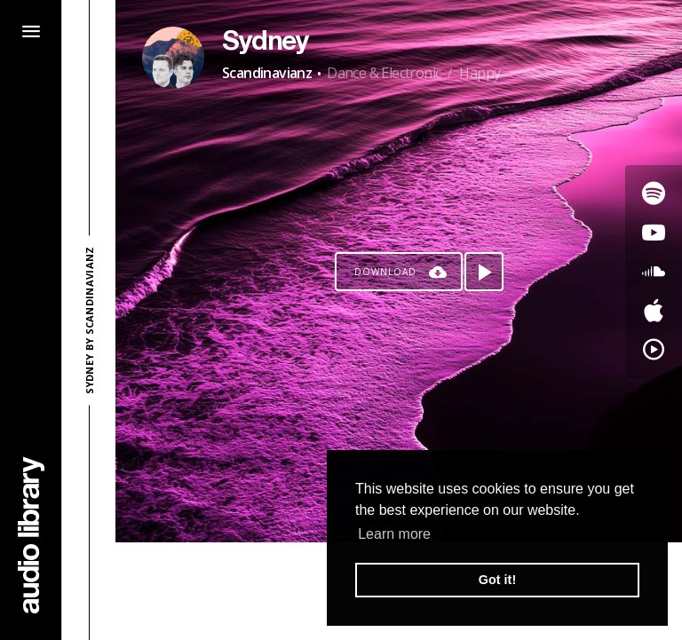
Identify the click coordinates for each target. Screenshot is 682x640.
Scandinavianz (267, 73)
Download (385, 271)
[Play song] (484, 271)
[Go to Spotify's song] (653, 193)
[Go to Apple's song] (653, 310)
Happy (479, 73)
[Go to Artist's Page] (173, 58)
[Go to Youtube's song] (653, 232)
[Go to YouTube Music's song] (653, 349)
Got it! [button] (497, 580)
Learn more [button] (394, 533)
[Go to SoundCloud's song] (653, 271)
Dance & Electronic (383, 73)
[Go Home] (31, 534)
